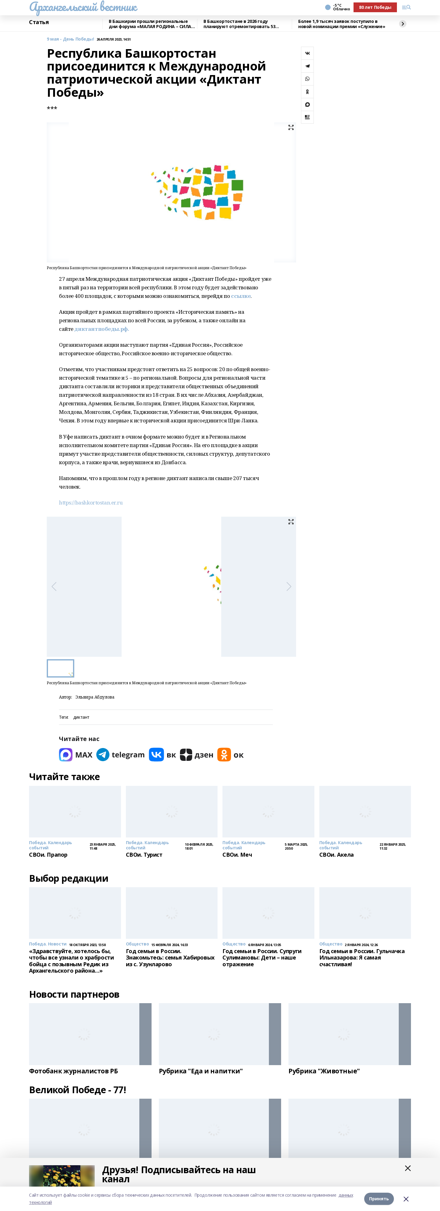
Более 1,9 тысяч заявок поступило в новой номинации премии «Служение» (341, 24)
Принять (379, 1199)
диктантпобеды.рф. (101, 328)
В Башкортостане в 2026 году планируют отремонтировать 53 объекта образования (239, 24)
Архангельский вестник (82, 6)
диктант (81, 717)
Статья (39, 22)
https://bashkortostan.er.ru (91, 502)
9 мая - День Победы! (70, 39)
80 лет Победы (375, 7)
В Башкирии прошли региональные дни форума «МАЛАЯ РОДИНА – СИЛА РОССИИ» (150, 24)
